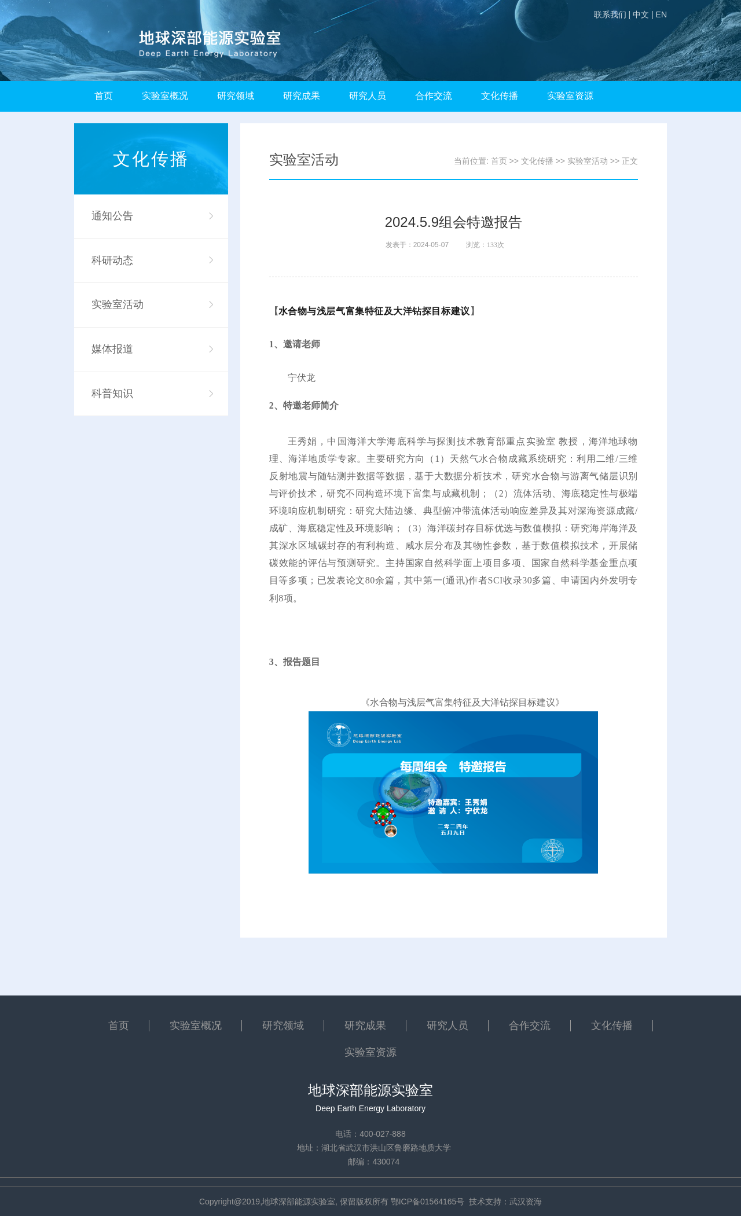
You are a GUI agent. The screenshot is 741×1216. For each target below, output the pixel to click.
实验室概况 (165, 96)
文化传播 (499, 96)
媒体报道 (112, 349)
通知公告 (112, 216)
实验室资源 (570, 96)
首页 (103, 96)
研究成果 (301, 96)
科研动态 (112, 260)
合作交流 (433, 96)
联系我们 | (612, 14)
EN (661, 14)
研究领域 (235, 96)
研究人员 (367, 96)
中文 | (643, 14)
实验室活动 (117, 304)
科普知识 (112, 393)
